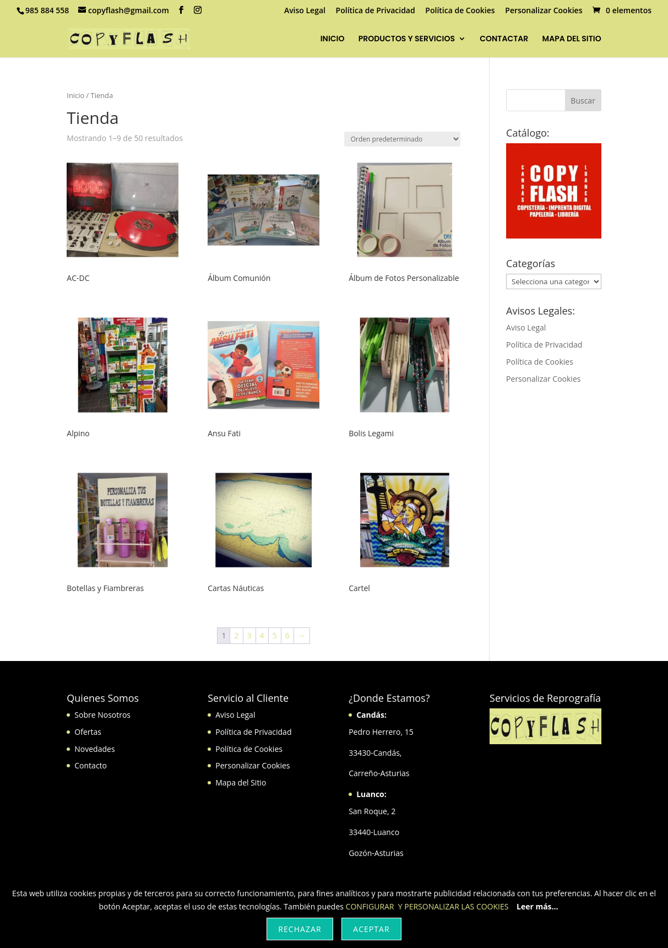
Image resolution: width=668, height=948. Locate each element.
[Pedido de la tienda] (402, 139)
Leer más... (537, 906)
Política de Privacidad (375, 11)
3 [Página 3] (249, 635)
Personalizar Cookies (543, 11)
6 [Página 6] (287, 635)
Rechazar (299, 929)
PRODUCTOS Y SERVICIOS (407, 39)
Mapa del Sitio (240, 782)
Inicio (75, 95)
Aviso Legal (304, 11)
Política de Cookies (460, 11)
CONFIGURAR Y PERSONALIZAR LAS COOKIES (427, 906)
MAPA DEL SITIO (571, 39)
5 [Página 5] (275, 635)
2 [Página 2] (236, 635)
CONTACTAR (504, 39)
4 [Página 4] (262, 635)
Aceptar (371, 929)
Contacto (90, 765)
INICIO (333, 39)
